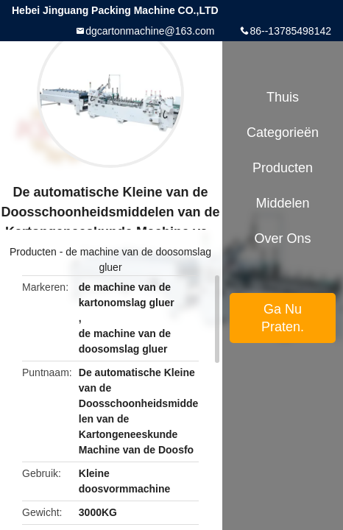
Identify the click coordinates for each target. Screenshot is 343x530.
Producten (33, 252)
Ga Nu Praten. (282, 318)
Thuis (282, 97)
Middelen (282, 203)
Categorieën (283, 132)
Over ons (282, 238)
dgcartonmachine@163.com (149, 31)
